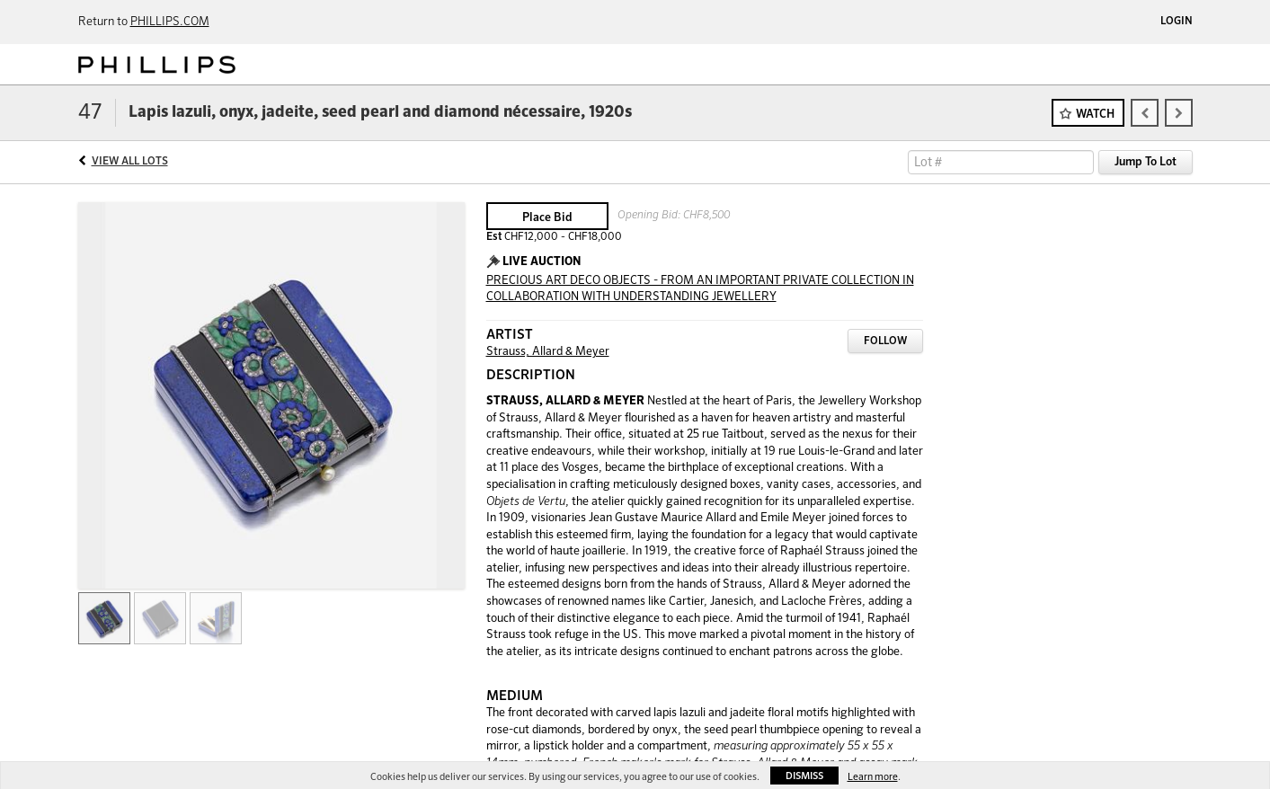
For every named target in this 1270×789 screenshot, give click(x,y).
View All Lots (130, 161)
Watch (1095, 114)
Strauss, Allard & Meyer (547, 352)
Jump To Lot (1146, 162)
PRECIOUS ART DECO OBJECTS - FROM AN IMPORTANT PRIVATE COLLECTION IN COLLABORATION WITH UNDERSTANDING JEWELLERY (700, 289)
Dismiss (804, 776)
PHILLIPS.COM (169, 22)
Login (1176, 21)
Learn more (873, 777)
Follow (885, 341)
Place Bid (547, 218)
